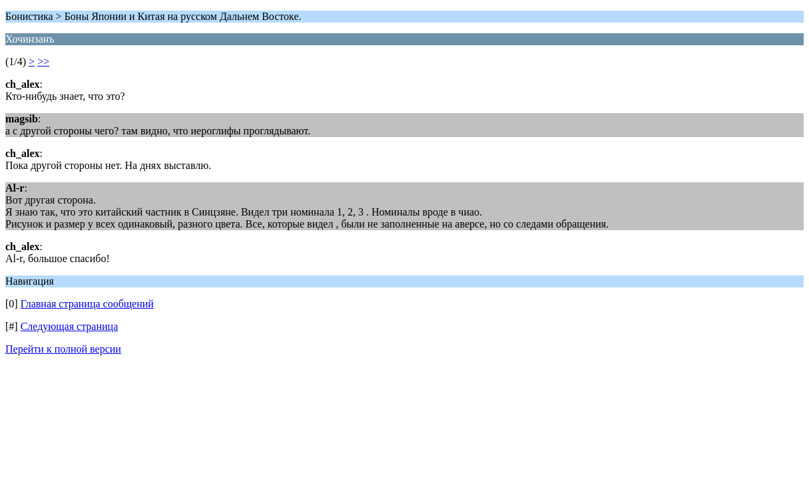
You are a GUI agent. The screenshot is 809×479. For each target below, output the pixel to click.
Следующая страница (70, 326)
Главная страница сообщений (87, 303)
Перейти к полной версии (63, 349)
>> (43, 61)
